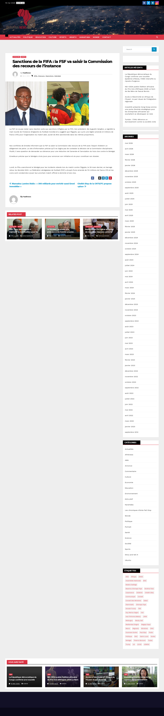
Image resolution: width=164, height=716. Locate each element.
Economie (129, 482)
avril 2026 (129, 149)
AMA (127, 460)
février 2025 (130, 227)
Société (128, 544)
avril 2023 (129, 349)
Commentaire (130, 471)
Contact (106, 37)
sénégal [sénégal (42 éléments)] (128, 640)
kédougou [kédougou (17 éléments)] (129, 620)
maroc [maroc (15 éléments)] (128, 628)
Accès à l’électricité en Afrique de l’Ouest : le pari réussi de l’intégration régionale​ (140, 99)
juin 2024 (129, 271)
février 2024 (130, 293)
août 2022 (129, 393)
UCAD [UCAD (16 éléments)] (139, 644)
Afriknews (97, 226)
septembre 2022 (132, 388)
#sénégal (57, 76)
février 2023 (130, 360)
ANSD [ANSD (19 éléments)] (141, 576)
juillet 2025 (129, 199)
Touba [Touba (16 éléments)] (150, 640)
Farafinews (27, 73)
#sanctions (49, 76)
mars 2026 (129, 154)
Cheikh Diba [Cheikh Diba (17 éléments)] (149, 592)
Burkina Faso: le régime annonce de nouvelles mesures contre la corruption (99, 232)
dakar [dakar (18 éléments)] (146, 600)
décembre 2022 (131, 371)
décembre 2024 (131, 238)
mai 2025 (129, 210)
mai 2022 (129, 410)
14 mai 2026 (53, 683)
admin (25, 683)
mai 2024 (129, 277)
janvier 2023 (130, 365)
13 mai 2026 (92, 683)
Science (128, 538)
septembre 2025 (132, 188)
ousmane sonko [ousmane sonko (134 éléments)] (131, 632)
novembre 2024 (131, 243)
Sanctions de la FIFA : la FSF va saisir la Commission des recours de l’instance (62, 63)
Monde (96, 37)
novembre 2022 (131, 377)
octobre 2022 (130, 382)
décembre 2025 (131, 171)
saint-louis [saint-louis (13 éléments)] (144, 636)
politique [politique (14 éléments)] (129, 636)
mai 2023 (129, 343)
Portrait (128, 527)
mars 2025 (129, 221)
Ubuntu (73, 37)
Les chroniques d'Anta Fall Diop (138, 510)
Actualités (15, 37)
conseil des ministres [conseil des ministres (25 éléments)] (133, 600)
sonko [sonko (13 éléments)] (153, 636)
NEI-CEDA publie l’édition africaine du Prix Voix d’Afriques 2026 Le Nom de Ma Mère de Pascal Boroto (140, 89)
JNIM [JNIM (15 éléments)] (145, 616)
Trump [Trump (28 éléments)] (128, 644)
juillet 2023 (129, 332)
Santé (127, 532)
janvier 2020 (130, 427)
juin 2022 (129, 404)
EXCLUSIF (129, 499)
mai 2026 (129, 143)
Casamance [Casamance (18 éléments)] (130, 592)
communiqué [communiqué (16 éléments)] (130, 596)
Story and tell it (131, 555)
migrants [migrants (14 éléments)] (136, 628)
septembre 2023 (132, 321)
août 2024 (129, 260)
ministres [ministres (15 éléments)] (144, 628)
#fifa (35, 76)
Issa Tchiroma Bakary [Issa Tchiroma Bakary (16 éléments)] (133, 616)
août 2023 (129, 327)
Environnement (131, 494)
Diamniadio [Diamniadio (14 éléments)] (130, 604)
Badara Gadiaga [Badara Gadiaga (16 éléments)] (131, 584)
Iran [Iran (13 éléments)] (142, 612)
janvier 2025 (130, 232)
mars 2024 (129, 288)
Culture (52, 37)
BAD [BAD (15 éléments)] (144, 580)
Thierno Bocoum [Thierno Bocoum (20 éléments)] (139, 640)
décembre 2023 (131, 304)
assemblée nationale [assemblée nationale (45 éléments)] (133, 580)
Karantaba (84, 37)
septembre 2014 (131, 432)
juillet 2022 (129, 399)
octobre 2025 (130, 182)
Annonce (128, 466)
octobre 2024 (130, 249)
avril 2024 (129, 282)
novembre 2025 (131, 177)
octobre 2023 (130, 315)
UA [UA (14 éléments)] (134, 644)
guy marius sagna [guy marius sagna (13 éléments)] (132, 612)
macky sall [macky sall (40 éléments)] (139, 620)
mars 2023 (129, 354)
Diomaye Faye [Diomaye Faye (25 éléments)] (141, 604)
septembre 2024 (132, 254)
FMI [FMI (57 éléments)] (139, 608)
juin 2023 (129, 338)
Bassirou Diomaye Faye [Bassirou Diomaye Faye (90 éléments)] (134, 588)
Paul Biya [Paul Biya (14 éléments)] (143, 632)
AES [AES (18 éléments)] (127, 576)
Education (41, 37)
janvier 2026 (130, 165)
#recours (41, 76)
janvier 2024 (130, 299)
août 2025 (129, 193)
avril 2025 (129, 215)
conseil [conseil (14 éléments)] (140, 596)
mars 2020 (129, 421)
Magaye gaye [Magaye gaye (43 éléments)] (146, 624)
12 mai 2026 (130, 683)
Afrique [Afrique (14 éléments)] (133, 576)
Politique (28, 37)
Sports (62, 37)
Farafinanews (26, 236)
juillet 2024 (129, 265)
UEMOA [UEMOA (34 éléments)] (146, 644)
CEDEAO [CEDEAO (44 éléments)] (139, 592)
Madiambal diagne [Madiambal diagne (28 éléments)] (132, 624)
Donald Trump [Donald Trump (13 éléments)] (131, 608)
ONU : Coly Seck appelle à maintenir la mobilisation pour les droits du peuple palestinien (23, 232)
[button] (157, 37)
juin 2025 (129, 204)
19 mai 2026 (15, 683)
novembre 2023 (131, 310)
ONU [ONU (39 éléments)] (152, 628)
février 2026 (130, 160)
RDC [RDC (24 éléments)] (136, 636)
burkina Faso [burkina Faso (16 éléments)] (149, 588)
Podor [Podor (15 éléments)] (151, 632)
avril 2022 (129, 415)
